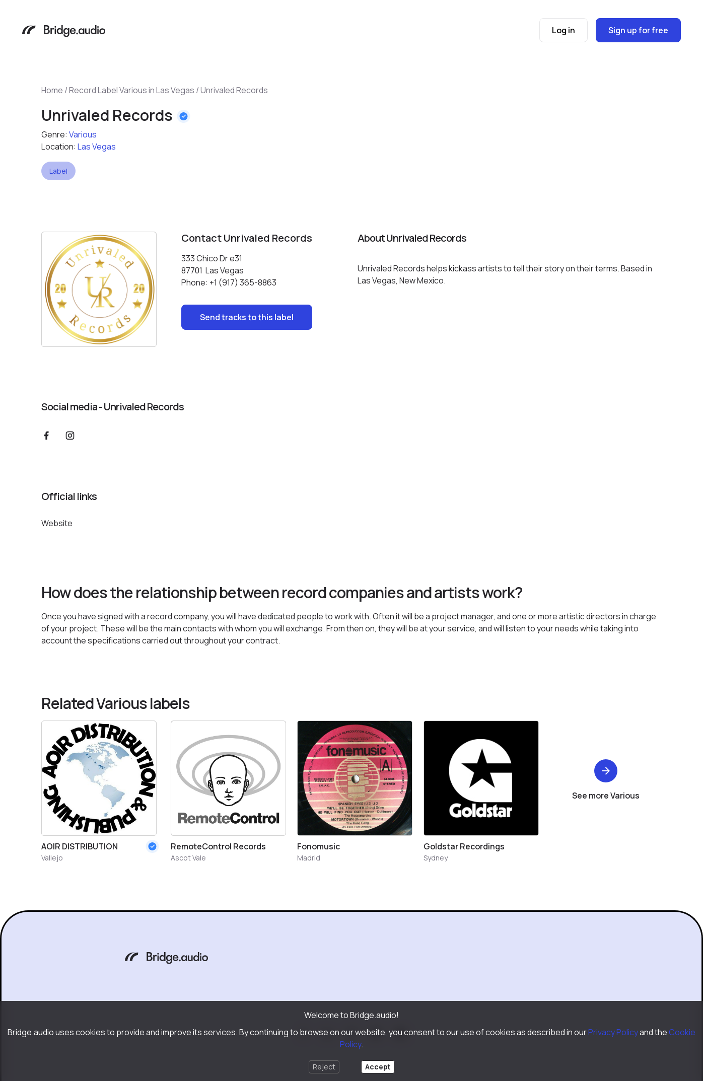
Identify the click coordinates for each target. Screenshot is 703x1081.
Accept (378, 1066)
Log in (563, 30)
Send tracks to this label (247, 317)
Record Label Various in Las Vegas (131, 90)
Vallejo (52, 857)
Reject (324, 1066)
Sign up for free (638, 30)
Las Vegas (97, 146)
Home (52, 90)
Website (57, 523)
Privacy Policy (613, 1032)
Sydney (436, 857)
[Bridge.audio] (63, 32)
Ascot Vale (188, 857)
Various (83, 134)
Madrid (308, 857)
